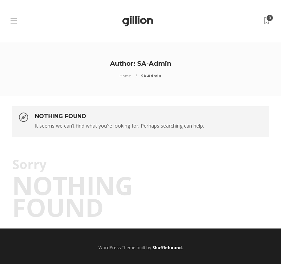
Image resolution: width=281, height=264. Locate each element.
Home (125, 75)
